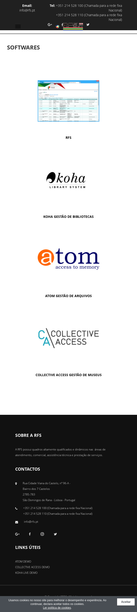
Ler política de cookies (57, 607)
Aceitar (126, 602)
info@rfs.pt (27, 10)
